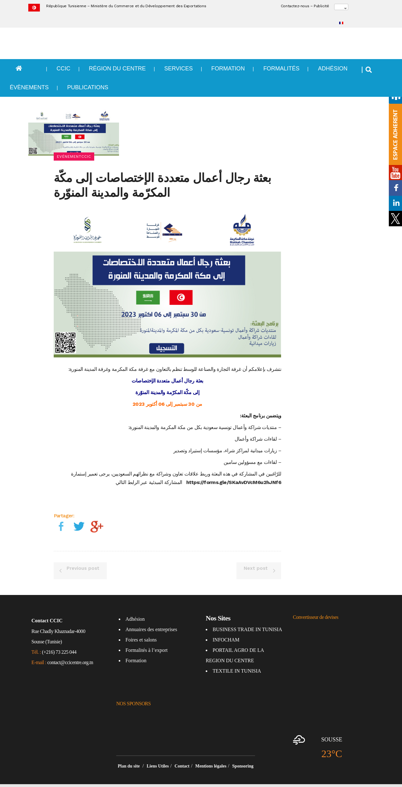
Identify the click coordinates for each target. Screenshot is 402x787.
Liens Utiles (158, 751)
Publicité (321, 6)
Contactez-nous (295, 6)
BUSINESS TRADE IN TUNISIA (247, 614)
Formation (136, 645)
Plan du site (129, 751)
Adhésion (135, 604)
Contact (182, 751)
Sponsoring (242, 751)
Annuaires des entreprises (151, 614)
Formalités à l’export (147, 635)
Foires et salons (141, 624)
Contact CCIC (46, 605)
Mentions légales (210, 751)
